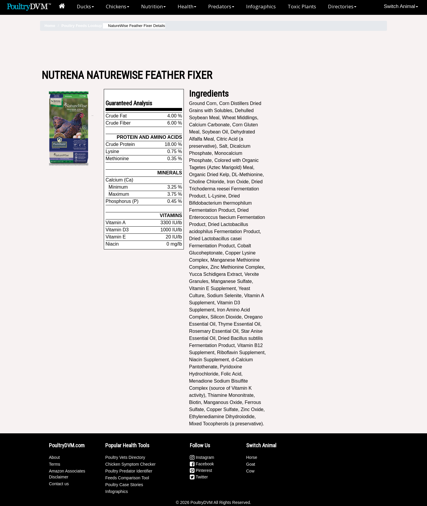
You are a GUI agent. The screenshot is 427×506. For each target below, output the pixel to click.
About (54, 457)
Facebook (202, 464)
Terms (54, 464)
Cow (250, 471)
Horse (251, 457)
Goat (250, 464)
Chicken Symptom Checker (130, 464)
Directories (342, 6)
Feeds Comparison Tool (127, 477)
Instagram (202, 457)
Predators (221, 6)
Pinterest (201, 470)
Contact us (59, 483)
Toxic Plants (302, 6)
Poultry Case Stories (124, 484)
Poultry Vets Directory (125, 457)
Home (49, 25)
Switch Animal (401, 6)
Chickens (117, 6)
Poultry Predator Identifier (128, 471)
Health (187, 6)
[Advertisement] (213, 50)
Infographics (261, 6)
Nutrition (153, 6)
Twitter (199, 477)
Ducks (85, 6)
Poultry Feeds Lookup (81, 25)
